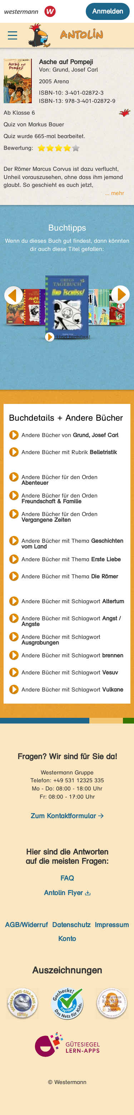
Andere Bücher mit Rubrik (69, 452)
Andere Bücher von (69, 435)
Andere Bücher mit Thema (72, 541)
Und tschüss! (73, 337)
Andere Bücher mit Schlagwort (72, 601)
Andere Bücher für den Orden (59, 478)
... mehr (114, 193)
